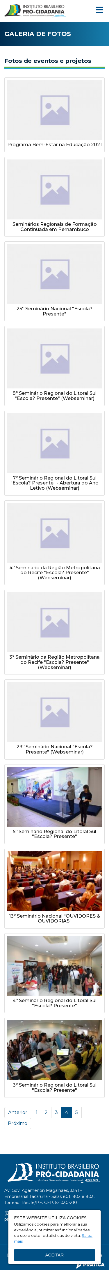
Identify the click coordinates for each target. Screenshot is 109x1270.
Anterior (17, 1112)
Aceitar (54, 1254)
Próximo (17, 1123)
